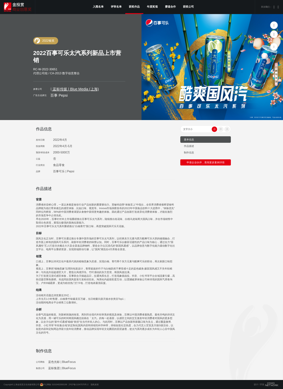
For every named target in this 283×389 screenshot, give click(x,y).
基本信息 (189, 139)
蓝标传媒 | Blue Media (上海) (74, 89)
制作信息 (189, 152)
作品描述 (189, 146)
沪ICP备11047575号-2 (78, 384)
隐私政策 (95, 384)
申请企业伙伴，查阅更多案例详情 (206, 162)
